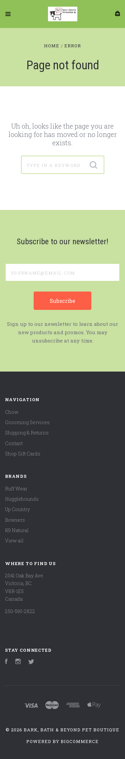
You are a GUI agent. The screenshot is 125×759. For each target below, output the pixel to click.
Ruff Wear (16, 488)
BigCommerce (80, 741)
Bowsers (15, 520)
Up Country (17, 509)
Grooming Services (27, 422)
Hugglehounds (22, 499)
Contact (14, 443)
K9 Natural (17, 530)
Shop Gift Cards (22, 453)
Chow (11, 412)
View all (14, 540)
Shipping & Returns (27, 432)
